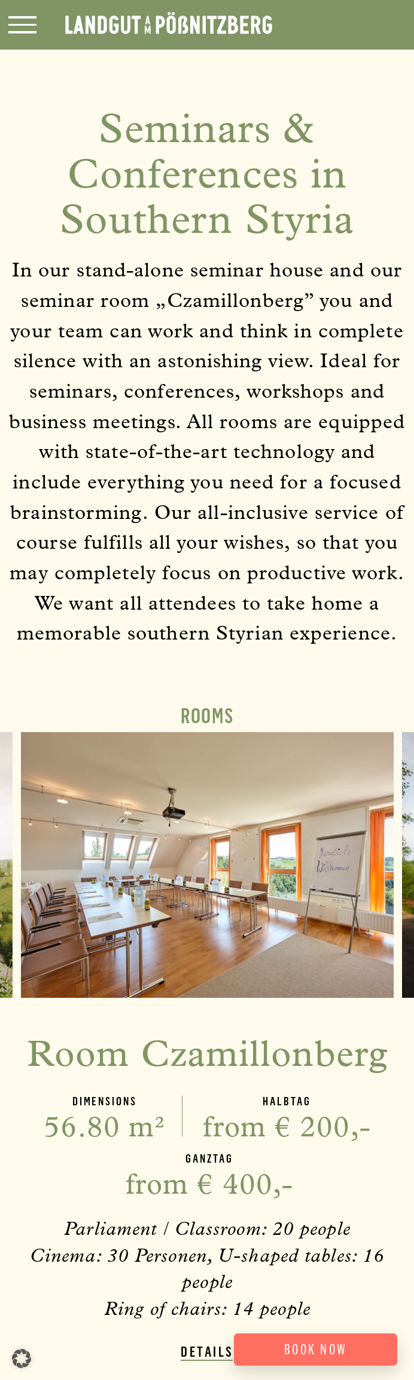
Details (207, 1352)
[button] (21, 1358)
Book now (316, 1349)
